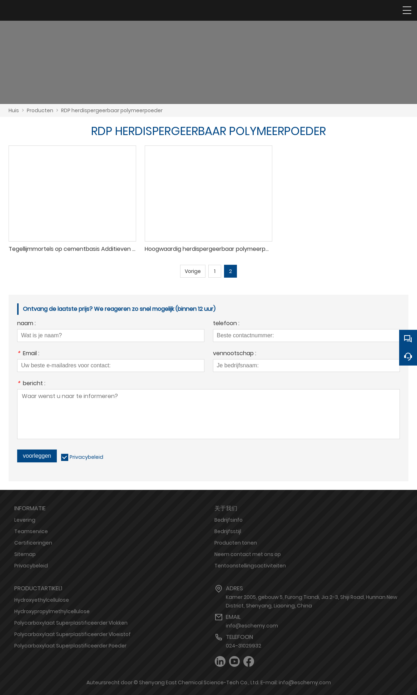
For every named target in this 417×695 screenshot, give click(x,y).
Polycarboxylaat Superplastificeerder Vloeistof (72, 634)
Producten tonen (235, 542)
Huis (14, 110)
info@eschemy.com (252, 625)
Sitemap (25, 554)
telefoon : (226, 324)
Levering (24, 519)
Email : (28, 354)
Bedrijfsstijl (227, 531)
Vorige (193, 271)
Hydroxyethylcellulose (41, 600)
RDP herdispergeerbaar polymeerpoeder (112, 110)
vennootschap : (234, 354)
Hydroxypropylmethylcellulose (52, 611)
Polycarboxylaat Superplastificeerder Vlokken (71, 622)
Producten (40, 110)
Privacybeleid (86, 457)
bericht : (31, 384)
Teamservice (31, 531)
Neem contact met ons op (247, 554)
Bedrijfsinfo (228, 519)
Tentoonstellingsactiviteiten (250, 565)
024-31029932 (243, 645)
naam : (26, 324)
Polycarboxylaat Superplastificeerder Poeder (70, 645)
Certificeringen (33, 542)
